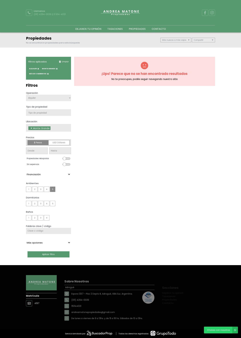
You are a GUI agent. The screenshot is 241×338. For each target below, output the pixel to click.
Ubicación (31, 121)
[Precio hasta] (60, 150)
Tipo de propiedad (36, 106)
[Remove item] (31, 128)
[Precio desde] (37, 150)
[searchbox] (49, 112)
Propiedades (137, 29)
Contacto (159, 29)
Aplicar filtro (48, 254)
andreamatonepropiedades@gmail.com (93, 318)
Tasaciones (115, 29)
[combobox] (48, 112)
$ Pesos (38, 142)
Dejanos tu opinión (88, 29)
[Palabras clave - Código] (48, 231)
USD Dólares (59, 142)
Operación (32, 93)
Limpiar (64, 61)
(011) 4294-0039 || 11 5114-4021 (50, 14)
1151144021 (76, 312)
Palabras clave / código (38, 226)
